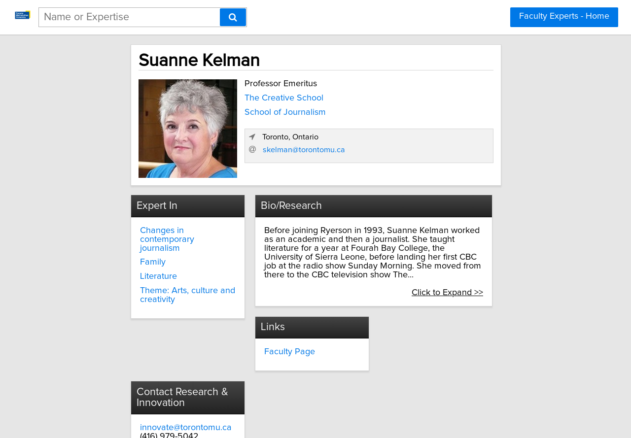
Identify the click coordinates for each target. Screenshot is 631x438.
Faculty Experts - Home (564, 16)
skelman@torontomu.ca (434, 159)
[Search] (233, 17)
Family (117, 247)
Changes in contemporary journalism (154, 228)
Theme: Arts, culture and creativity (151, 280)
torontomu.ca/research (430, 364)
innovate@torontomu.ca (432, 346)
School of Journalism (243, 109)
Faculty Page (270, 336)
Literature (122, 261)
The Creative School (242, 95)
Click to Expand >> (491, 277)
